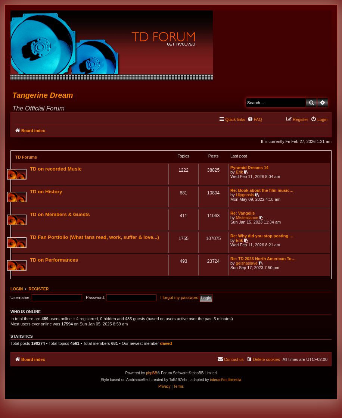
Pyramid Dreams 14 (249, 167)
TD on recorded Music (56, 169)
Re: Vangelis (242, 213)
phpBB (151, 373)
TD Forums (26, 157)
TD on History (46, 191)
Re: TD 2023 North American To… (263, 258)
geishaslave (247, 263)
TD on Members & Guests (60, 214)
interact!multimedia (225, 380)
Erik (239, 172)
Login (16, 289)
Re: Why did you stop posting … (261, 236)
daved (166, 343)
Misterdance (247, 217)
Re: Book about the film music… (261, 190)
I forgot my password (179, 297)
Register (39, 289)
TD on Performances (54, 260)
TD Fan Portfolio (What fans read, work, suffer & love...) (94, 237)
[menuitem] (254, 119)
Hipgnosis (245, 195)
